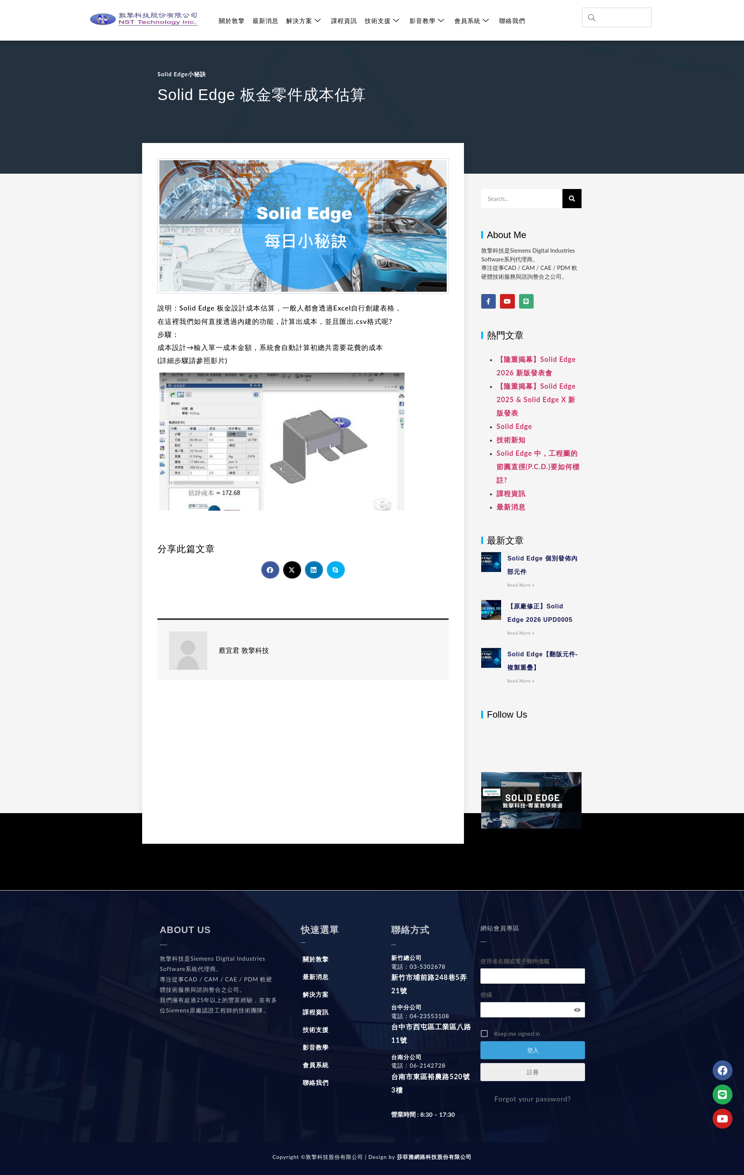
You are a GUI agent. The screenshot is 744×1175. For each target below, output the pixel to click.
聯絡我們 (512, 20)
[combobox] (617, 17)
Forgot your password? (533, 1098)
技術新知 (511, 439)
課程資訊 (344, 20)
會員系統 (471, 20)
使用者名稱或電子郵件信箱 (514, 961)
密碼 (486, 994)
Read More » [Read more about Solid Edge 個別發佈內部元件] (521, 585)
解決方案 (303, 20)
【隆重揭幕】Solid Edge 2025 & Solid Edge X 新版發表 (536, 399)
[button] (270, 569)
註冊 (533, 1071)
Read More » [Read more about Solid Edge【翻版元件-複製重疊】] (521, 681)
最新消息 (265, 20)
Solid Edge (514, 426)
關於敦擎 (232, 20)
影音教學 (427, 20)
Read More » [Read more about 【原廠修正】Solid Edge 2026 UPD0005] (521, 633)
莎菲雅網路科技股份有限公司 (433, 1157)
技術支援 (382, 20)
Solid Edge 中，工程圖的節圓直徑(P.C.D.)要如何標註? (538, 466)
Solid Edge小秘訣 (181, 74)
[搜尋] (572, 198)
